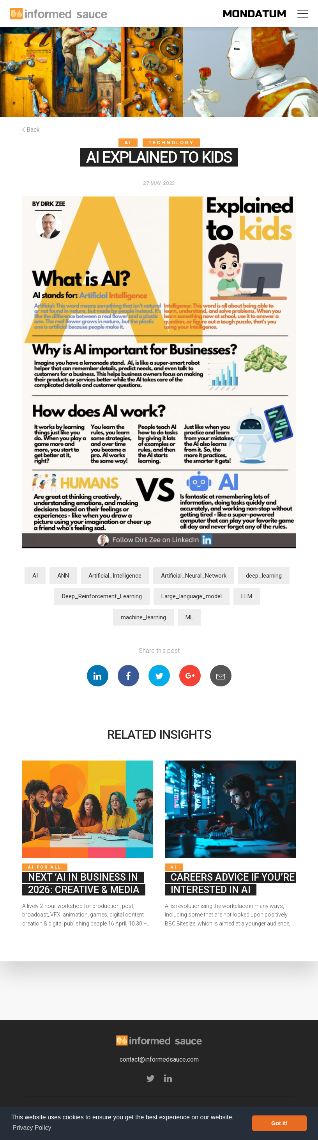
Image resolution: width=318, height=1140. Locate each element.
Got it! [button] (279, 1123)
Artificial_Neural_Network (193, 575)
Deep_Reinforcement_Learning (102, 596)
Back (31, 129)
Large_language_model (191, 596)
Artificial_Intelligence (114, 575)
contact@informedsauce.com (159, 1059)
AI (128, 142)
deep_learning (264, 575)
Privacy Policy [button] (31, 1127)
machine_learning (143, 617)
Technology (171, 142)
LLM (246, 596)
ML (189, 617)
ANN (63, 575)
